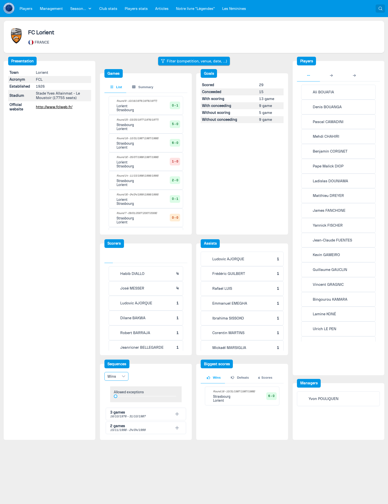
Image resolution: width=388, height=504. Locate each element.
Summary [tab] (142, 87)
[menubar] (133, 8)
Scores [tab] (264, 377)
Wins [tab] (214, 377)
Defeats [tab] (240, 377)
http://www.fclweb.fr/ (54, 107)
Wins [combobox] (111, 376)
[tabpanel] (242, 396)
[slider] (115, 396)
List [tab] (116, 87)
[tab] (110, 258)
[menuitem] (26, 8)
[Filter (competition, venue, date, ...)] (194, 61)
